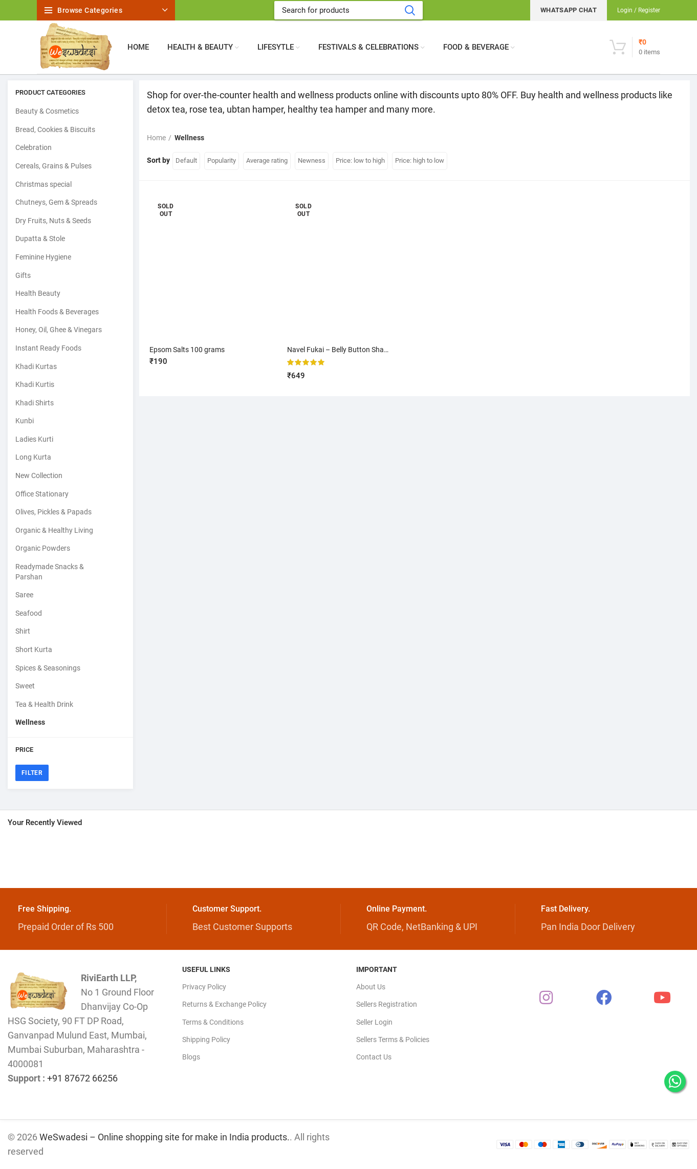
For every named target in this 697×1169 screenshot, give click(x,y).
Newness (311, 160)
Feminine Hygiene (43, 257)
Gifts (23, 275)
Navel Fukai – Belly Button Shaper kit (345, 349)
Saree (24, 595)
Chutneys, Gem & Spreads (56, 202)
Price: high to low (419, 160)
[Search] (348, 10)
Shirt (22, 631)
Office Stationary (42, 494)
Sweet (25, 686)
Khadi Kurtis (34, 384)
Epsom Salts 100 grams (187, 349)
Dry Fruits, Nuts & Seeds (53, 221)
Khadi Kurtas (36, 366)
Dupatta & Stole (40, 238)
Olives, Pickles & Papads (53, 512)
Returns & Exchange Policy (224, 1004)
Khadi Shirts (34, 403)
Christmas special (43, 184)
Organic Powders (42, 548)
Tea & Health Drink (44, 704)
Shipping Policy (206, 1039)
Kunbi (24, 421)
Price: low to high (360, 160)
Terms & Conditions (213, 1022)
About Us (370, 987)
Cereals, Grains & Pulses (53, 166)
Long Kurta (33, 457)
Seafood (28, 613)
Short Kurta (33, 649)
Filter (31, 772)
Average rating (267, 160)
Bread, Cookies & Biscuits (55, 129)
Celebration (33, 147)
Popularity (221, 160)
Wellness (30, 722)
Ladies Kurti (34, 439)
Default (186, 160)
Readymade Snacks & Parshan (49, 571)
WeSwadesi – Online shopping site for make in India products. (164, 1137)
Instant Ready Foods (48, 348)
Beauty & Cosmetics (47, 111)
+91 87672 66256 (82, 1078)
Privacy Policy (204, 987)
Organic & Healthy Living (54, 530)
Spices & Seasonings (47, 668)
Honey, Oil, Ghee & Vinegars (58, 330)
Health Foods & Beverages (57, 312)
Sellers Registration (386, 1004)
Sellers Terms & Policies (392, 1039)
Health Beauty (37, 293)
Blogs (191, 1057)
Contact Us (373, 1057)
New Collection (38, 475)
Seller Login (374, 1022)
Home (156, 138)
